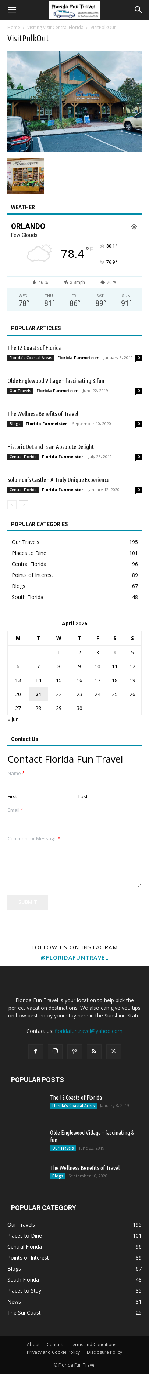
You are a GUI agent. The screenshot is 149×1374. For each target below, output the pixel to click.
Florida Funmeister (78, 357)
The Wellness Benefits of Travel (42, 413)
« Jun (13, 719)
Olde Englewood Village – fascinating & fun (55, 380)
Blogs (15, 423)
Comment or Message (34, 839)
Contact (55, 1344)
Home (13, 27)
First (12, 796)
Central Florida (23, 456)
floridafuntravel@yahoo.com (89, 1030)
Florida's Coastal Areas (31, 357)
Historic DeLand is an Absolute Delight (50, 446)
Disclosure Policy (104, 1352)
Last (83, 796)
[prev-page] (12, 504)
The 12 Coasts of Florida (34, 347)
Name (16, 773)
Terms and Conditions (93, 1344)
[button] (12, 10)
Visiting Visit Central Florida (55, 27)
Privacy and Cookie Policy (53, 1352)
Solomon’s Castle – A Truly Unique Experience (58, 479)
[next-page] (23, 504)
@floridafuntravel (74, 957)
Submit (27, 902)
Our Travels (20, 390)
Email (15, 810)
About (33, 1344)
